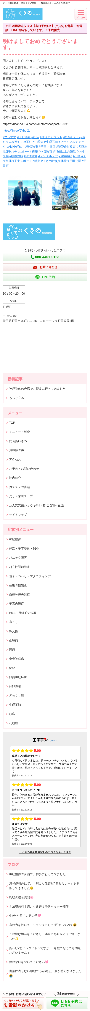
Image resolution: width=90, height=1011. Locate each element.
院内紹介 (15, 477)
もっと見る (16, 398)
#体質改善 (45, 151)
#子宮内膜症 (47, 146)
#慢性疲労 (30, 156)
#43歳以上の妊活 (64, 151)
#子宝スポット (22, 161)
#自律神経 (65, 156)
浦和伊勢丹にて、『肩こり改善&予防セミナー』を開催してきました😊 (44, 886)
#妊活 (35, 137)
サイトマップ (18, 514)
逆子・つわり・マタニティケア (30, 576)
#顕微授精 (16, 156)
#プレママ (9, 137)
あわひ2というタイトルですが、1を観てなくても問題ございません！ (45, 950)
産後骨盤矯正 (18, 585)
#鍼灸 (36, 161)
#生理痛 (38, 141)
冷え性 (13, 631)
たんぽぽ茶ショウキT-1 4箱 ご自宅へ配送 (36, 505)
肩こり (13, 622)
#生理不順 (51, 141)
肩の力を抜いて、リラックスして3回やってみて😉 (43, 925)
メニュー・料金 (19, 431)
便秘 (12, 667)
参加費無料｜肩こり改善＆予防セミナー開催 (39, 906)
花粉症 (13, 723)
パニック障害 (18, 557)
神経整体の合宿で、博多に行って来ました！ (39, 388)
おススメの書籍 (19, 487)
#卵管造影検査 (66, 146)
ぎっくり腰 (16, 695)
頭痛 (12, 713)
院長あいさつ (18, 441)
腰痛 (12, 649)
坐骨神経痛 (16, 658)
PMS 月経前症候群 (22, 612)
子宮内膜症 (16, 603)
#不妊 (28, 141)
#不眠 (77, 156)
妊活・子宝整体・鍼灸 (24, 548)
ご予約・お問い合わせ (24, 468)
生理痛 (13, 640)
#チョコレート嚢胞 (25, 151)
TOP (12, 422)
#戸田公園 (74, 161)
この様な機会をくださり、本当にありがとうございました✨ (45, 936)
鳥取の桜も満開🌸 (21, 897)
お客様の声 (16, 450)
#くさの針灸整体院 (54, 161)
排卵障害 (15, 686)
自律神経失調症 (19, 594)
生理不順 (15, 704)
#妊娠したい (71, 137)
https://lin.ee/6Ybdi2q (16, 130)
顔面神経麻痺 (18, 677)
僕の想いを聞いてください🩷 (29, 962)
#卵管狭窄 (31, 146)
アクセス (15, 459)
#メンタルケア (48, 156)
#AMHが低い (15, 146)
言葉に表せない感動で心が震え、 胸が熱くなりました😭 (45, 973)
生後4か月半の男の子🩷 (25, 915)
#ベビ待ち (24, 137)
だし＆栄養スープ (21, 496)
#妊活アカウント (51, 137)
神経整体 (15, 539)
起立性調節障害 (19, 567)
